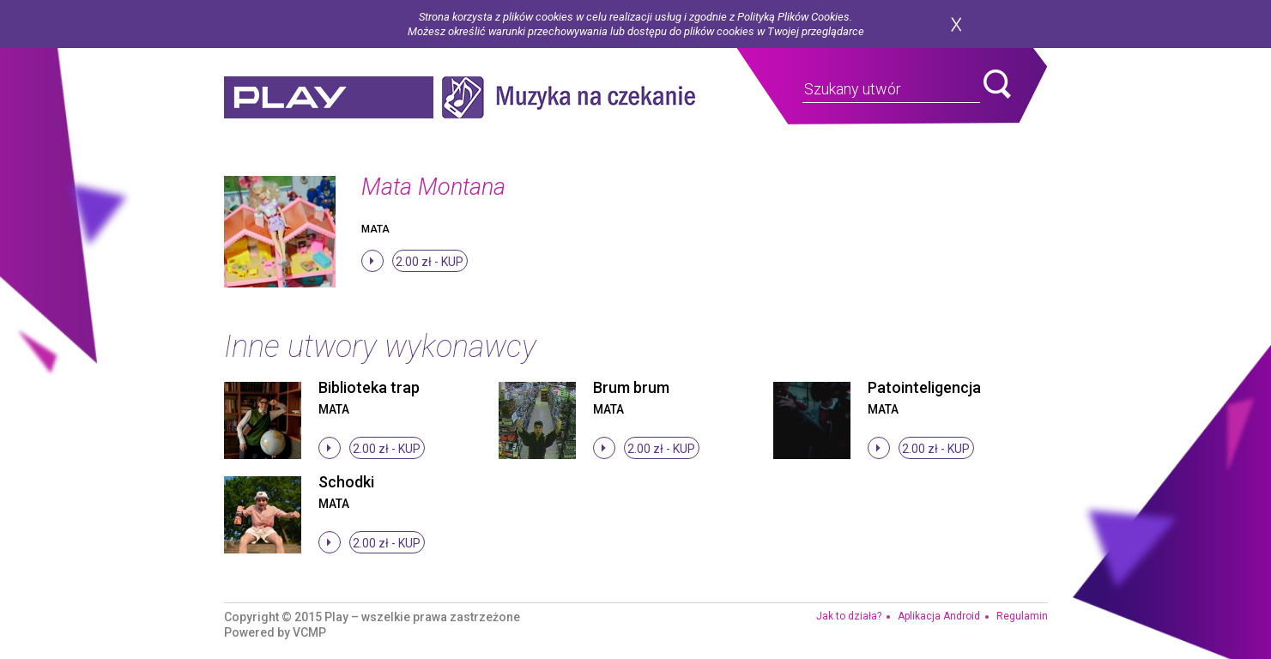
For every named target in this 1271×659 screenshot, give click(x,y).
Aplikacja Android (939, 616)
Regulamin (1022, 616)
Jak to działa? (848, 616)
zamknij (956, 24)
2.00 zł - (429, 262)
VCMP (309, 632)
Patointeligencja (924, 387)
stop (372, 261)
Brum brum (631, 387)
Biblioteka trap (369, 387)
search (997, 84)
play (328, 97)
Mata (375, 229)
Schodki (346, 482)
